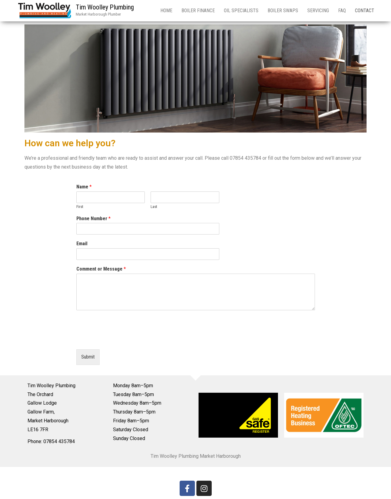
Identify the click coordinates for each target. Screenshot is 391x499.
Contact (364, 10)
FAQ (342, 10)
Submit (88, 357)
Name (84, 187)
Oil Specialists (241, 10)
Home (166, 10)
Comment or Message (101, 269)
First (79, 206)
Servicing (318, 10)
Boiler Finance (198, 10)
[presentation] (122, 339)
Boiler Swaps (283, 10)
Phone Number (93, 218)
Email (81, 243)
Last (154, 206)
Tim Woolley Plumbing (105, 7)
